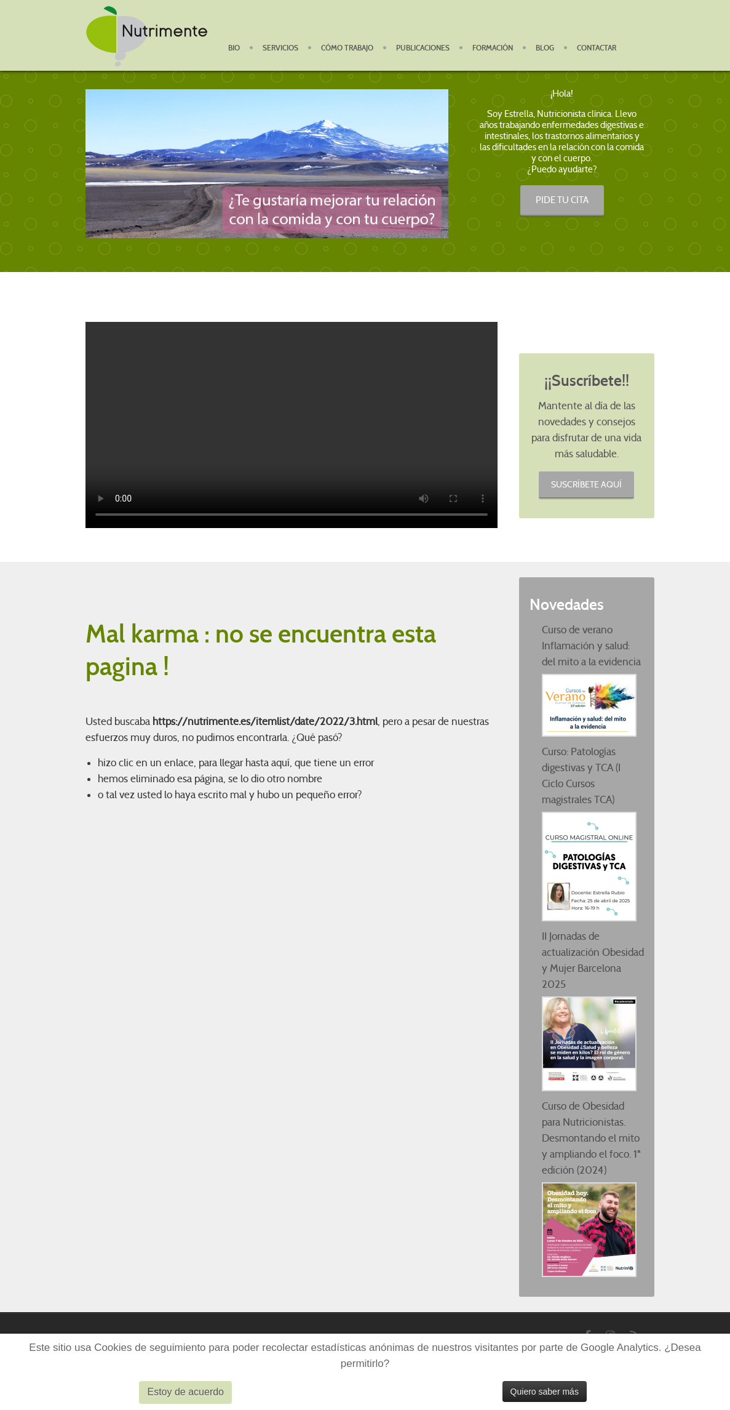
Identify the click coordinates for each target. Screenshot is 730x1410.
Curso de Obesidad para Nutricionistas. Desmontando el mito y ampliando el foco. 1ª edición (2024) (591, 1138)
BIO (234, 48)
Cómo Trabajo (347, 48)
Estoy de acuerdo (185, 1392)
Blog (545, 48)
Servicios (280, 48)
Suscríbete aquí (586, 484)
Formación (492, 48)
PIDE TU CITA (562, 200)
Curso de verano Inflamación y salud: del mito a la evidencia (591, 645)
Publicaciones (423, 48)
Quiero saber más (544, 1391)
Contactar (596, 48)
